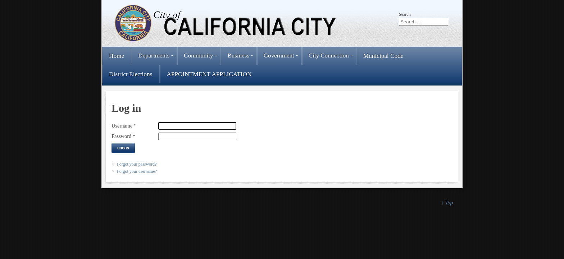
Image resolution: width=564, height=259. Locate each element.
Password (123, 136)
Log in (123, 148)
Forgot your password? (136, 164)
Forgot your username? (137, 171)
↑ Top (447, 202)
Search (405, 14)
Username (124, 126)
